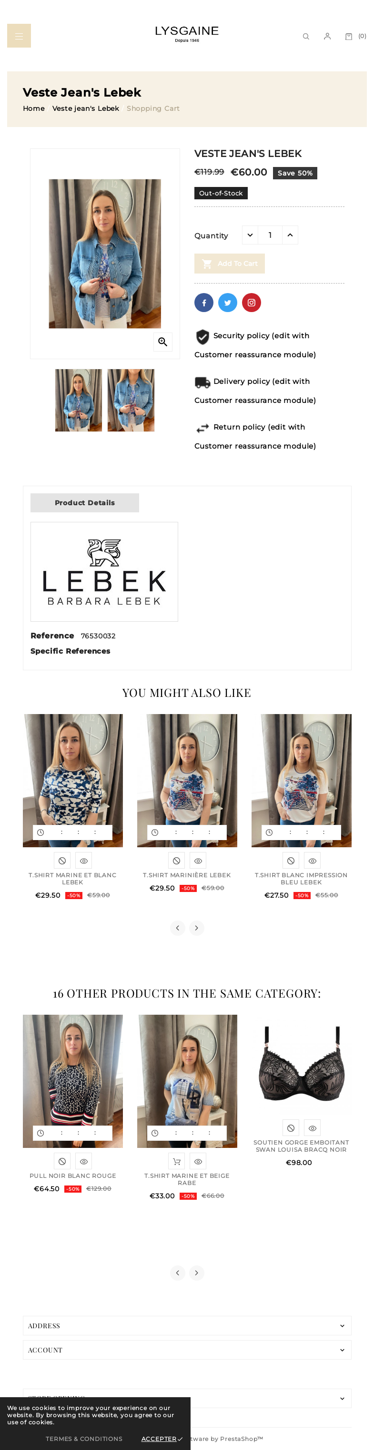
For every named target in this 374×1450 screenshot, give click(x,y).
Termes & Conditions (84, 1438)
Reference (53, 635)
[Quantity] (270, 235)
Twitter (227, 302)
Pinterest (251, 302)
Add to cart (230, 264)
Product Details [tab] (85, 503)
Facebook (203, 302)
